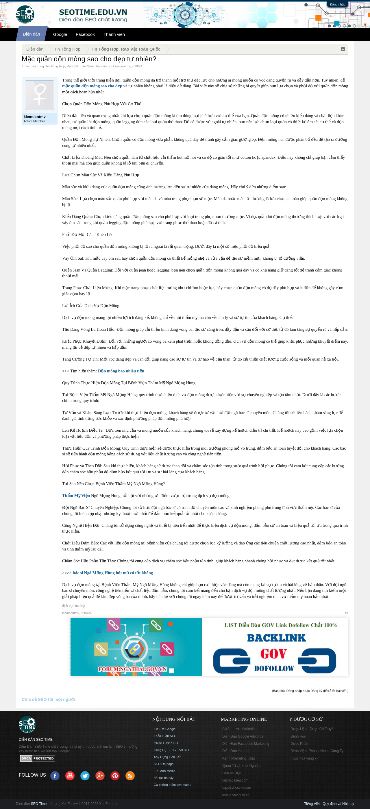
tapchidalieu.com (235, 780)
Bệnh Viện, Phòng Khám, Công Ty (317, 751)
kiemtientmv (121, 66)
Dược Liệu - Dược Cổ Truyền (313, 729)
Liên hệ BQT (232, 773)
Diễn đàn (31, 34)
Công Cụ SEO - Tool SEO (172, 750)
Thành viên (114, 34)
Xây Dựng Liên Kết (167, 757)
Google (60, 34)
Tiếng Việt (312, 804)
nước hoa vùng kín (305, 758)
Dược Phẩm (300, 744)
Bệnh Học (298, 736)
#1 (346, 613)
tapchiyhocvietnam (236, 788)
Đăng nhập (337, 4)
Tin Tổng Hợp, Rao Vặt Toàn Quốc (70, 66)
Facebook (85, 34)
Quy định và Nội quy (338, 804)
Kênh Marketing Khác (239, 758)
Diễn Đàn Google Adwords (242, 736)
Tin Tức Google (164, 729)
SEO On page (164, 764)
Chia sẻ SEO (34, 699)
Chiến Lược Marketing (239, 729)
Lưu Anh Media (164, 771)
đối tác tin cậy (163, 778)
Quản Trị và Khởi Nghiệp (241, 766)
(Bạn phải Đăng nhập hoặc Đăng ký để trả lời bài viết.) (310, 690)
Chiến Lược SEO (166, 743)
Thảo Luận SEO (165, 736)
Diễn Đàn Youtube (236, 751)
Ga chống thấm (165, 784)
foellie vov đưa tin (235, 795)
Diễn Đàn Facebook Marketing (245, 744)
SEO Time (39, 804)
